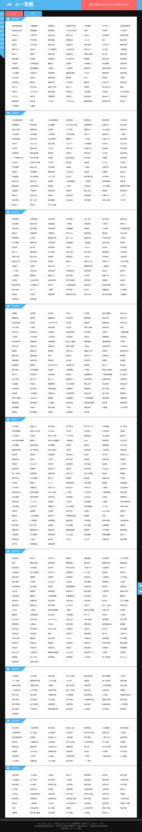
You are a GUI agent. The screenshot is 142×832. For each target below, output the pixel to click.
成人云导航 (70, 676)
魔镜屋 (32, 638)
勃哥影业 (69, 455)
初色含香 (105, 384)
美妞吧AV (87, 577)
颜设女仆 (123, 469)
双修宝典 (123, 384)
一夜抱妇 (15, 276)
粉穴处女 (69, 488)
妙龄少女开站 (35, 431)
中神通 (86, 313)
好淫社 (104, 271)
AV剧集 (69, 780)
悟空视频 (105, 63)
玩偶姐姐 (15, 153)
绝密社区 (87, 690)
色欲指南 (51, 228)
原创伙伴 (69, 591)
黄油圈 (86, 478)
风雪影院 (51, 657)
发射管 (122, 280)
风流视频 (87, 535)
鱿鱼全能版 (34, 492)
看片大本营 (70, 742)
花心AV (15, 87)
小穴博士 (123, 464)
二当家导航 (16, 690)
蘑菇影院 (15, 403)
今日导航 (51, 700)
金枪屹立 (105, 125)
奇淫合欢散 (70, 568)
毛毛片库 (123, 440)
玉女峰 (14, 162)
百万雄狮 (33, 535)
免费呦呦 (15, 125)
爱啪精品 (69, 40)
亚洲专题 (69, 624)
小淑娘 (86, 370)
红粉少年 (15, 332)
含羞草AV (105, 167)
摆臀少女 (87, 130)
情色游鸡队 (16, 139)
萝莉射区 (69, 257)
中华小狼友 (52, 492)
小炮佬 (104, 502)
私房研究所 (16, 342)
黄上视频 (87, 525)
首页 (14, 14)
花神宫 (32, 266)
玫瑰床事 (33, 233)
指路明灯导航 (35, 681)
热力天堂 (33, 525)
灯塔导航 (51, 813)
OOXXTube (70, 101)
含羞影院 (51, 455)
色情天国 (105, 243)
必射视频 (87, 502)
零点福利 (33, 629)
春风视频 (51, 445)
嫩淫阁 (68, 78)
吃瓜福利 (15, 525)
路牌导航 (87, 775)
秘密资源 (51, 78)
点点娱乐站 (124, 488)
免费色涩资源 (125, 695)
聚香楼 (32, 365)
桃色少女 (51, 266)
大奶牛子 (123, 634)
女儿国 (104, 153)
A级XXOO (106, 139)
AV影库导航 (124, 799)
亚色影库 (15, 558)
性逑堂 (68, 648)
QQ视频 (15, 384)
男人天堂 (33, 657)
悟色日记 (87, 153)
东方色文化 (70, 59)
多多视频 (87, 483)
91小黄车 (123, 31)
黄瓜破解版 (88, 506)
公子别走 (15, 488)
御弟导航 (33, 747)
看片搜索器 (124, 728)
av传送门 (87, 657)
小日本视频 (34, 516)
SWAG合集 (52, 205)
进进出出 (105, 785)
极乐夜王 (15, 601)
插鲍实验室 (88, 101)
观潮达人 (123, 393)
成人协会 (69, 200)
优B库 (86, 455)
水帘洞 (104, 31)
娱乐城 (68, 360)
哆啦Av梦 (33, 167)
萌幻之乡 (69, 473)
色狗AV (51, 285)
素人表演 (105, 393)
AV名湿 (105, 49)
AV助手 (123, 676)
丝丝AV (123, 276)
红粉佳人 (87, 431)
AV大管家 (51, 761)
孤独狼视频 (70, 530)
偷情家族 (123, 139)
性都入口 (33, 426)
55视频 (32, 106)
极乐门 (14, 54)
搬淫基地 (105, 252)
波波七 (14, 205)
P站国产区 (88, 148)
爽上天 (14, 252)
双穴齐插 (123, 619)
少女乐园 (123, 120)
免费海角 (69, 120)
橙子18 (104, 634)
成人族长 (33, 389)
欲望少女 (69, 92)
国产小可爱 (52, 436)
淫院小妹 (33, 195)
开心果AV (69, 426)
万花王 (32, 294)
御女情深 (51, 426)
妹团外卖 (123, 219)
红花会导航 (34, 808)
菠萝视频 (51, 520)
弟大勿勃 (123, 233)
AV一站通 (15, 681)
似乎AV (123, 177)
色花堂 (122, 610)
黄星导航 (69, 704)
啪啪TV (33, 440)
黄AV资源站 (34, 572)
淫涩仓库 (15, 629)
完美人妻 (105, 610)
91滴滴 (104, 224)
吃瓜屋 (86, 412)
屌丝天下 (123, 318)
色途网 (14, 751)
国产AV (105, 365)
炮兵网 (104, 586)
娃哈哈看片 (52, 280)
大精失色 (87, 186)
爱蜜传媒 (87, 624)
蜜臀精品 (87, 318)
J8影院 (14, 266)
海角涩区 (123, 450)
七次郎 (50, 162)
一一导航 (87, 761)
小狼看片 (69, 629)
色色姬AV (69, 45)
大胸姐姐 (69, 440)
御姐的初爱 (34, 153)
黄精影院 (123, 403)
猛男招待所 (70, 332)
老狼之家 (15, 469)
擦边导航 (87, 785)
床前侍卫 (87, 360)
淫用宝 (122, 342)
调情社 (50, 195)
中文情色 (69, 82)
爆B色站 (87, 563)
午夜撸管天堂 (89, 700)
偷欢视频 (123, 539)
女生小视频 (88, 473)
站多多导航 (52, 690)
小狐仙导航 (106, 756)
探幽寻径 (69, 379)
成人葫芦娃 (34, 450)
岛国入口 (105, 813)
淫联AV (87, 134)
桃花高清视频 (53, 610)
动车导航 (51, 219)
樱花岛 (32, 82)
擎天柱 (122, 101)
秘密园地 (15, 68)
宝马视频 (15, 445)
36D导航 (105, 709)
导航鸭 (122, 794)
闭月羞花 (87, 596)
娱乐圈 (32, 313)
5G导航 (14, 789)
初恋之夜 (33, 139)
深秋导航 (123, 63)
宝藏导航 (69, 789)
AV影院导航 (88, 742)
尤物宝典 (15, 82)
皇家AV (123, 224)
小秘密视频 (70, 181)
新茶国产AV (88, 652)
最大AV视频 (70, 342)
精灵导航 (105, 780)
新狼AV (15, 195)
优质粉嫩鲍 (106, 535)
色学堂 (104, 403)
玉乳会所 (15, 78)
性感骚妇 (15, 177)
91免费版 (87, 26)
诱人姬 (86, 747)
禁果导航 (87, 728)
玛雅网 (104, 172)
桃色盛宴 (15, 59)
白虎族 (14, 483)
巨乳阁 (104, 351)
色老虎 (68, 162)
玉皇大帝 (123, 144)
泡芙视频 (15, 407)
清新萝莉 (51, 59)
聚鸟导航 (123, 747)
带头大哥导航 (89, 733)
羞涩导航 (15, 200)
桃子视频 (51, 605)
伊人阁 (104, 455)
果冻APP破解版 (53, 440)
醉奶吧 (32, 596)
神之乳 (32, 558)
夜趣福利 (51, 294)
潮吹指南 (15, 219)
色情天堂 (105, 318)
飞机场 (32, 582)
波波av (14, 45)
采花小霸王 (124, 506)
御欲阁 (50, 153)
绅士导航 (33, 695)
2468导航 (69, 785)
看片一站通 (70, 690)
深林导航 (51, 794)
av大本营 (69, 436)
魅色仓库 (123, 40)
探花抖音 (105, 327)
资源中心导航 (125, 803)
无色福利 (69, 497)
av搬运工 (33, 624)
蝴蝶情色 (15, 318)
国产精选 (69, 276)
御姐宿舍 (87, 68)
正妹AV (87, 605)
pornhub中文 (52, 365)
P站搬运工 (88, 638)
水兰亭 (86, 539)
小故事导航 (34, 728)
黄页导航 (123, 681)
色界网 (122, 742)
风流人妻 (69, 252)
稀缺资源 (123, 530)
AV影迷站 (51, 733)
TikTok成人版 (71, 31)
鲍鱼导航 (123, 54)
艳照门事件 (34, 662)
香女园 (14, 455)
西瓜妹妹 (87, 648)
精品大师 (105, 59)
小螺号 (68, 610)
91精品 (86, 346)
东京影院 (105, 558)
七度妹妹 (87, 243)
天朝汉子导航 (35, 162)
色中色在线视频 (18, 440)
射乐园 (122, 365)
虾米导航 (87, 799)
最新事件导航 (125, 186)
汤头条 (104, 247)
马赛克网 (15, 596)
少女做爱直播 (53, 120)
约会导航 (51, 167)
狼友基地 (51, 92)
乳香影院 (69, 657)
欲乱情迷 (15, 224)
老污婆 (68, 327)
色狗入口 (15, 35)
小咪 (13, 808)
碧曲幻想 (87, 238)
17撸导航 (123, 257)
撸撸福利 (33, 130)
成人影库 (51, 615)
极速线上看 (52, 238)
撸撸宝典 (87, 436)
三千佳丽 (123, 577)
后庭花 (68, 167)
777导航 (87, 139)
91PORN (105, 26)
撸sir (50, 634)
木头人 (68, 313)
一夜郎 (122, 134)
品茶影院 (69, 412)
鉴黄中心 (51, 516)
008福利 (87, 709)
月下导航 (69, 130)
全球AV (15, 144)
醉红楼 (104, 233)
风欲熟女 (105, 440)
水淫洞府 (123, 252)
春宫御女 (123, 82)
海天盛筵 (33, 586)
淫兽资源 (15, 228)
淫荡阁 (50, 370)
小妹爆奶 (105, 577)
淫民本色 (87, 280)
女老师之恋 (70, 365)
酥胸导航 (51, 172)
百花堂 (86, 629)
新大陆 (122, 572)
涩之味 (104, 629)
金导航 (104, 775)
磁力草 (32, 96)
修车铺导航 (88, 177)
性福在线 (87, 586)
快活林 (86, 172)
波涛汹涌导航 (17, 737)
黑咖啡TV (51, 506)
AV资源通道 (106, 685)
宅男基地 (87, 520)
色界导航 (15, 785)
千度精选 (123, 49)
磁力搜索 (33, 403)
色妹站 (14, 294)
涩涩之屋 (87, 294)
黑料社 (32, 318)
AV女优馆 (123, 407)
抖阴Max (33, 643)
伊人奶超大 (106, 130)
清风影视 (87, 195)
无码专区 (105, 257)
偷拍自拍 (123, 191)
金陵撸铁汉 (88, 374)
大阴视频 (69, 370)
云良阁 (32, 238)
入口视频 (15, 73)
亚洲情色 (123, 379)
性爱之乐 (87, 643)
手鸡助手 (33, 191)
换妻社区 (51, 82)
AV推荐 (105, 751)
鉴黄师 (122, 525)
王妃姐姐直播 (17, 120)
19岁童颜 (15, 506)
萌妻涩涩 (15, 530)
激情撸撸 (123, 648)
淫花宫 (68, 247)
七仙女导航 (34, 280)
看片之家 (69, 794)
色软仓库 (51, 45)
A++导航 (15, 271)
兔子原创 (105, 219)
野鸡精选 (15, 238)
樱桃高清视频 (53, 652)
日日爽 (50, 313)
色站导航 (123, 685)
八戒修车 (69, 68)
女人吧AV (69, 605)
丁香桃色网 (106, 492)
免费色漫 (87, 120)
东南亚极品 (34, 615)
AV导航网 (123, 704)
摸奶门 (122, 516)
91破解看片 (34, 26)
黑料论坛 (33, 346)
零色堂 (50, 464)
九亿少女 (51, 582)
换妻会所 (51, 346)
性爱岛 (86, 87)
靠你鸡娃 (51, 374)
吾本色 (32, 436)
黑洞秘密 (51, 40)
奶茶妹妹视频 (89, 403)
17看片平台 (106, 737)
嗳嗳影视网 (70, 73)
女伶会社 (87, 497)
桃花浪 (68, 374)
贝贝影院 (105, 35)
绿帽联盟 (105, 337)
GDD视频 (87, 144)
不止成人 (87, 572)
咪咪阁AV (123, 497)
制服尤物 (105, 323)
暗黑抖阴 (105, 120)
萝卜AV (87, 615)
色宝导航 (15, 700)
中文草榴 (123, 638)
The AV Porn (52, 619)
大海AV (51, 459)
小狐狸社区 (34, 742)
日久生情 (69, 652)
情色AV (123, 271)
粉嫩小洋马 (88, 351)
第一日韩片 (16, 473)
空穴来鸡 (123, 751)
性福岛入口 (52, 737)
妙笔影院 (87, 233)
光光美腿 (15, 497)
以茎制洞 (105, 568)
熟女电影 (33, 228)
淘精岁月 (105, 134)
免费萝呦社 (88, 125)
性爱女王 (69, 634)
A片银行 (105, 228)
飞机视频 (69, 615)
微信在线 (15, 502)
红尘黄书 (69, 318)
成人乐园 (15, 379)
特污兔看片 (52, 139)
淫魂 (104, 516)
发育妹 (104, 78)
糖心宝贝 (87, 191)
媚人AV (51, 379)
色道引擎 (105, 794)
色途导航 (69, 751)
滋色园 (86, 323)
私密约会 (123, 130)
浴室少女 (69, 351)
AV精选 (51, 756)
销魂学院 (87, 224)
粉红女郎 (51, 638)
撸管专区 (33, 243)
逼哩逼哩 (51, 544)
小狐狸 (50, 68)
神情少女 (33, 181)
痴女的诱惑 (34, 497)
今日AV (69, 638)
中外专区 (123, 445)
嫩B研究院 (34, 563)
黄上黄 (68, 177)
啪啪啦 (50, 186)
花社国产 (33, 634)
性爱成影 (33, 473)
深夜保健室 (106, 181)
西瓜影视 (33, 299)
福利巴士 (15, 643)
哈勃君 (68, 445)
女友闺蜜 (33, 134)
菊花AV (69, 775)
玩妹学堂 (87, 601)
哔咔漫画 (33, 125)
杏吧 (86, 31)
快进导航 (51, 780)
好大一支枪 (106, 605)
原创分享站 (106, 346)
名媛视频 (51, 342)
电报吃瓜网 (88, 54)
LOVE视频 (106, 186)
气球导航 (33, 709)
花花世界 (69, 643)
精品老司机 (88, 695)
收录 (33, 14)
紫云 (13, 563)
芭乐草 (68, 450)
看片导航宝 (16, 704)
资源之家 (33, 789)
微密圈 (14, 657)
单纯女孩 (15, 299)
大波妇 (32, 539)
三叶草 (122, 200)
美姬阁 (14, 464)
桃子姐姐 (123, 167)
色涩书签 (51, 601)
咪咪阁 (122, 356)
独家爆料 (15, 360)
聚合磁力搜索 (35, 813)
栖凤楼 (122, 624)
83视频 (104, 407)
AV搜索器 (105, 728)
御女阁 (122, 181)
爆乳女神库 (70, 346)
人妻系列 (105, 591)
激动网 (86, 459)
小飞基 (68, 492)
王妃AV (15, 610)
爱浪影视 (51, 535)
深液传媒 (15, 389)
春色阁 (50, 360)
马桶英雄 (69, 389)
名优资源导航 (35, 794)
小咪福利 (15, 106)
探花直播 (105, 638)
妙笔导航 (123, 737)
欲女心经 (15, 652)
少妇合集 (123, 247)
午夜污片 (87, 488)
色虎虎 (68, 96)
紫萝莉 (14, 412)
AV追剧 (87, 813)
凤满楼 (50, 257)
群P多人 (123, 172)
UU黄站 (87, 167)
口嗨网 (50, 685)
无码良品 (33, 73)
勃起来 (104, 473)
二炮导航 (33, 803)
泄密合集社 (106, 520)
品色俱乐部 (34, 186)
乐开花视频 (34, 370)
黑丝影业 (15, 634)
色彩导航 (105, 803)
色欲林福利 (34, 445)
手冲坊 (68, 431)
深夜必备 (123, 158)
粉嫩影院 (105, 290)
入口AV (87, 40)
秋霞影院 (123, 59)
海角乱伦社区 (17, 31)
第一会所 (33, 200)
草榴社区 (33, 488)
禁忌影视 (87, 780)
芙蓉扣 (50, 412)
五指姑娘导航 (125, 228)
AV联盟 (69, 224)
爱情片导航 (106, 808)
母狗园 (86, 228)
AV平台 (51, 803)
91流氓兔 (105, 431)
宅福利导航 (88, 789)
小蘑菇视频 (124, 332)
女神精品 (87, 63)
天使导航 (51, 243)
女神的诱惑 (34, 63)
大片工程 (51, 177)
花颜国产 (15, 191)
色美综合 (51, 497)
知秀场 (50, 130)
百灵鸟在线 (106, 643)
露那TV (33, 54)
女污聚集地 (52, 49)
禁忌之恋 (87, 384)
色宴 (122, 327)
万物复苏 (15, 535)
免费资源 (69, 747)
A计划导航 (34, 690)
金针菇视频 (16, 431)
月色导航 (51, 742)
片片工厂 (69, 144)
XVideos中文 (52, 323)
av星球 (104, 488)
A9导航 (105, 695)
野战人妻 (15, 181)
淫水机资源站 (125, 502)
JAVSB (86, 73)
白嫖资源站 (16, 586)
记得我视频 (52, 596)
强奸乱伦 (51, 469)
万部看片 (51, 332)
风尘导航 (123, 148)
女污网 (86, 276)
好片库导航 (34, 158)
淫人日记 (33, 464)
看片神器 (15, 709)
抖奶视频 (69, 243)
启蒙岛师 (33, 601)
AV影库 (87, 756)
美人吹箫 (105, 436)
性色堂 (32, 384)
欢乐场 (104, 144)
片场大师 (87, 492)
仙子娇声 (105, 177)
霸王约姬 (51, 144)
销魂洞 (104, 191)
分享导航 (105, 789)
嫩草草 (86, 82)
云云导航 (33, 676)
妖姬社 (14, 40)
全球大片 (51, 558)
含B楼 (122, 78)
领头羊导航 (70, 685)
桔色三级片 (16, 130)
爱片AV (15, 374)
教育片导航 (106, 700)
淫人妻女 (123, 374)
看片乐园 (123, 775)
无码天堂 (33, 271)
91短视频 (51, 125)
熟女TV (123, 535)
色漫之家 (87, 393)
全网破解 (33, 31)
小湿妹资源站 (71, 285)
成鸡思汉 (123, 586)
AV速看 (33, 785)
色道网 (32, 737)
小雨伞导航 (124, 780)
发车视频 (87, 582)
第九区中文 (106, 87)
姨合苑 (68, 469)
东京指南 (33, 700)
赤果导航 (87, 685)
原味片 (32, 459)
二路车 (68, 502)
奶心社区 (69, 511)
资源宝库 (105, 799)
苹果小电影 (88, 327)
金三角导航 (34, 704)
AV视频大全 (34, 285)
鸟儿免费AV (34, 478)
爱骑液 (86, 365)
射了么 (32, 290)
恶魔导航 (33, 761)
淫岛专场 (33, 619)
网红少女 (15, 49)
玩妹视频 (69, 398)
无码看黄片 (34, 219)
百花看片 (87, 158)
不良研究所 (106, 238)
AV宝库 (69, 681)
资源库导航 (34, 685)
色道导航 (51, 676)
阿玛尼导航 (88, 676)
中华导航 (123, 785)
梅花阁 (50, 351)
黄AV (50, 356)
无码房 (14, 148)
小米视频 (105, 426)
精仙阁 (14, 393)
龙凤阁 (50, 577)
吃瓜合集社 (52, 450)
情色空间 (15, 605)
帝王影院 (33, 40)
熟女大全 (123, 313)
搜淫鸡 (122, 436)
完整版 (104, 158)
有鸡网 (122, 652)
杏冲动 (50, 568)
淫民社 (14, 92)
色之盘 (14, 591)
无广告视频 (124, 601)
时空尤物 (33, 261)
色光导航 (69, 700)
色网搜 (14, 813)
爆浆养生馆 (16, 285)
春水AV (123, 568)
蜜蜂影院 (15, 624)
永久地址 (109, 4)
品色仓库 (33, 506)
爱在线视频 (106, 313)
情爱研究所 (70, 483)
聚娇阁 (32, 591)
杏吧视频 (33, 544)
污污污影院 (124, 558)
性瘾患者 (87, 389)
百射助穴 (105, 648)
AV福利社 (123, 346)
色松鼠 (104, 464)
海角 (31, 120)
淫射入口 (51, 572)
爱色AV (69, 261)
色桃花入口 (124, 455)
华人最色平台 (71, 803)
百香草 (68, 153)
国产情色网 (70, 280)
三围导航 (69, 737)
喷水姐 (32, 49)
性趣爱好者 (70, 596)
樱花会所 (15, 356)
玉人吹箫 (69, 535)
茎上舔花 (69, 733)
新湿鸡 (86, 445)
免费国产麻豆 (71, 26)
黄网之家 (15, 747)
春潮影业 (105, 582)
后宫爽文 (87, 92)
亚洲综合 (105, 356)
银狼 (122, 87)
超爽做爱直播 (17, 26)
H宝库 (86, 751)
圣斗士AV (33, 144)
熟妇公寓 (33, 224)
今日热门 (15, 794)
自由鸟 (104, 615)
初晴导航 (123, 73)
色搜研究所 (106, 379)
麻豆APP (33, 379)
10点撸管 (123, 290)
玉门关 (68, 539)
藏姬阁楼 (51, 384)
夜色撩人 (105, 148)
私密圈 (86, 59)
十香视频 (33, 520)
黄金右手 (105, 96)
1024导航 (51, 808)
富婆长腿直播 (125, 26)
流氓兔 (122, 431)
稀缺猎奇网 (16, 450)
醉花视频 (123, 643)
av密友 (122, 615)
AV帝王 (51, 148)
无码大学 (15, 346)
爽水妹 (50, 539)
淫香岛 (86, 337)
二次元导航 (52, 681)
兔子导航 (33, 780)
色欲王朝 (51, 35)
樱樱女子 (69, 139)
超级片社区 (124, 591)
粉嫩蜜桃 (87, 558)
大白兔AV (105, 469)
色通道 (86, 681)
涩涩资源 (87, 200)
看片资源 (51, 728)
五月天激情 (70, 384)
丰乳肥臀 (15, 167)
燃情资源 (51, 473)
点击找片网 (88, 808)
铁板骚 (50, 643)
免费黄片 (51, 26)
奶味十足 (69, 35)
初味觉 (68, 191)
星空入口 (69, 233)
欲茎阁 (68, 63)
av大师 (104, 506)
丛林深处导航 (71, 799)
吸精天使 (105, 73)
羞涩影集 (105, 619)
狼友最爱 (105, 398)
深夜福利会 (52, 389)
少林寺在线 (16, 323)
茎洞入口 (87, 49)
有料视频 (33, 172)
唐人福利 (105, 389)
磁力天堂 (33, 257)
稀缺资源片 (106, 563)
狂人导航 (105, 742)
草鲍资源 (69, 572)
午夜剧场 (15, 572)
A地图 (50, 290)
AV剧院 (123, 733)
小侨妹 (32, 327)
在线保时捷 (124, 520)
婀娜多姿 (51, 318)
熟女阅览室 (70, 158)
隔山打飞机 (52, 87)
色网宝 (68, 808)
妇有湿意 (51, 247)
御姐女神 (33, 148)
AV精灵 (15, 337)
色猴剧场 (51, 224)
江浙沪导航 (124, 261)
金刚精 (50, 525)
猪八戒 (104, 54)
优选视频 (123, 483)
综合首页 (87, 704)
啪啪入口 (51, 276)
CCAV (50, 483)
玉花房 (68, 323)
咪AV (86, 78)
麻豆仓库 (69, 459)
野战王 (50, 586)
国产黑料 (15, 582)
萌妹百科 (87, 407)
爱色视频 (33, 412)
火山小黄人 (106, 511)
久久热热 (15, 761)
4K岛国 (69, 582)
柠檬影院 (15, 365)
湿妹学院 (69, 195)
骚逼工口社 (88, 261)
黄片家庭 (87, 45)
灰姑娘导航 (106, 704)
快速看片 (123, 709)
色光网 (50, 789)
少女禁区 (15, 426)
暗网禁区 (51, 31)
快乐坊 (104, 601)
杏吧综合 (123, 337)
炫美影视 (69, 54)
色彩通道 (33, 799)
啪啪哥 (68, 558)
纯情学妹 (33, 332)
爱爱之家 (105, 733)
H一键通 (123, 756)
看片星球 (69, 761)
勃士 (104, 40)
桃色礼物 (51, 54)
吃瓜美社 (87, 332)
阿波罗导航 (52, 785)
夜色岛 (68, 356)
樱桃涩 (122, 596)
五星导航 (105, 690)
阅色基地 (87, 634)
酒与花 (32, 205)
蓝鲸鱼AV (33, 605)
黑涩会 (14, 803)
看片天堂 (15, 695)
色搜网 (122, 690)
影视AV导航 (88, 794)
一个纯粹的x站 (17, 158)
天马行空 (105, 45)
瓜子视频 (105, 530)
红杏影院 (33, 568)
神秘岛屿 (15, 459)
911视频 (123, 266)
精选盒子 (51, 530)
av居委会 (33, 652)
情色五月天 (16, 261)
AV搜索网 (69, 695)
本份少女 (105, 82)
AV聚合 (51, 775)
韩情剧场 (15, 662)
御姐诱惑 (51, 591)
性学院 (14, 280)
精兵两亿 (123, 68)
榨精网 (50, 181)
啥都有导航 (16, 685)
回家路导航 (52, 751)
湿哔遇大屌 (106, 101)
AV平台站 (33, 751)
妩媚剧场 (123, 563)
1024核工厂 (34, 398)
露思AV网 (15, 257)
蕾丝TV (51, 478)
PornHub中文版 (71, 125)
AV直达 (33, 756)
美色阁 (122, 459)
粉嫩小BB (105, 478)
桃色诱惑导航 (53, 709)
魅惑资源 (69, 520)
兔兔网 (32, 59)
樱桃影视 (69, 563)
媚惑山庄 (33, 351)
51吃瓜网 (15, 134)
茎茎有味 (87, 271)
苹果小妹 (123, 323)
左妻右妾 (105, 539)
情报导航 (15, 799)
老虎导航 (15, 775)
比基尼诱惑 (70, 393)
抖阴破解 (69, 228)
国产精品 (15, 370)
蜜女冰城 (15, 290)
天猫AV (87, 511)
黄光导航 (123, 700)
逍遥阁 (104, 572)
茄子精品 (87, 464)
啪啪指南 (105, 445)
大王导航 (69, 813)
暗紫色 (104, 360)
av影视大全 (52, 747)
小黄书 (68, 186)
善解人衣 (105, 276)
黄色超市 (87, 285)
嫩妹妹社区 (34, 530)
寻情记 (104, 332)
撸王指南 (87, 591)
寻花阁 (14, 63)
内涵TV (33, 407)
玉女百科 (15, 619)
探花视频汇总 (107, 624)
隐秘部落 (15, 101)
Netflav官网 (106, 747)
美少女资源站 (107, 294)
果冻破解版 (34, 68)
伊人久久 (123, 657)
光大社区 (33, 87)
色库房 (14, 511)
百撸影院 (51, 96)
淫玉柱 (104, 596)
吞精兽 (122, 285)
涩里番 (104, 92)
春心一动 (69, 238)
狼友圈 (32, 511)
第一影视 (123, 426)
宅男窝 (50, 511)
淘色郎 (50, 158)
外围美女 (51, 233)
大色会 (50, 624)
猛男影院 (69, 464)
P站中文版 (16, 638)
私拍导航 (69, 219)
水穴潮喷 (15, 243)
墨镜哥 (122, 511)
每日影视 (123, 153)
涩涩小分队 (52, 629)
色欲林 (122, 243)
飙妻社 (50, 63)
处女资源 (123, 125)
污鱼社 (104, 497)
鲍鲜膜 (50, 398)
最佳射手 (15, 577)
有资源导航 (70, 756)
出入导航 (33, 733)
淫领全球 (105, 459)
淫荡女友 (51, 648)
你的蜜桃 (51, 200)
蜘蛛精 (122, 473)
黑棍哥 (14, 172)
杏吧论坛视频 (89, 610)
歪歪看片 (33, 374)
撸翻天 (14, 351)
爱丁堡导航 (106, 681)
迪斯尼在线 (16, 492)
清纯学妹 (33, 360)
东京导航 (15, 728)
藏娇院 (14, 615)
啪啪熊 (32, 577)
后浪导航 (87, 803)
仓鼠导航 (15, 756)
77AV (68, 266)
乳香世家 (123, 96)
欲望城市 (69, 577)
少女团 (86, 257)
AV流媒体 (15, 780)
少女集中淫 (70, 49)
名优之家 (69, 601)
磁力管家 (51, 407)
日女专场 (69, 172)
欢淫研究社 (88, 379)
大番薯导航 (16, 733)
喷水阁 (14, 247)
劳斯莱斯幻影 (71, 516)
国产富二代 (88, 426)
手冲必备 (51, 252)
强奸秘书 (15, 568)
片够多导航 (52, 695)
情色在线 (123, 605)
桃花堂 (14, 648)
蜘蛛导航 (123, 45)
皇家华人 (105, 261)
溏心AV (69, 87)
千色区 (122, 478)
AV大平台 (33, 92)
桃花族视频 (106, 342)
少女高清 (51, 337)
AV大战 (51, 101)
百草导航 (69, 290)
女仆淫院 (15, 327)
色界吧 (122, 389)
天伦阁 (122, 162)
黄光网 (14, 742)
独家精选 (123, 398)
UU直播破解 (88, 398)
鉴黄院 (104, 483)
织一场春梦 (106, 657)
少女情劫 (51, 134)
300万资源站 (124, 92)
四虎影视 (51, 73)
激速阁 (86, 516)
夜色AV (33, 78)
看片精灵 (69, 709)
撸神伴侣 (15, 478)
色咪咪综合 (52, 799)
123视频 (51, 403)
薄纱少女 (69, 148)
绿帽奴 (14, 313)
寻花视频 (123, 629)
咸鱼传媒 (51, 327)
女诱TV (87, 35)
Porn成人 (51, 431)
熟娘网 (32, 469)
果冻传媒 (87, 96)
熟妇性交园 (106, 68)
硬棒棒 (68, 478)
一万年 (122, 195)
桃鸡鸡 (32, 455)
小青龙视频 (70, 134)
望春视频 (87, 342)
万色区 (122, 582)
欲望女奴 (87, 450)
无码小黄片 (106, 200)
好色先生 (33, 648)
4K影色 (123, 238)
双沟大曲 (87, 469)
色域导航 (15, 714)
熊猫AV (33, 483)
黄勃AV (15, 233)
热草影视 (15, 539)
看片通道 (87, 737)
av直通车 (105, 450)
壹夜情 (50, 261)
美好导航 (123, 808)
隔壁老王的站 (71, 294)
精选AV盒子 (70, 728)
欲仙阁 (50, 502)
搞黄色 (86, 162)
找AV (86, 440)
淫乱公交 (69, 619)
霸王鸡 (14, 520)
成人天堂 (87, 219)
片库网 (104, 652)
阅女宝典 (123, 492)
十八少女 (33, 502)
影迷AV (123, 789)
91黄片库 (33, 35)
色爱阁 (122, 360)
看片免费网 (106, 676)
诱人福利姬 (34, 177)
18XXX (86, 247)
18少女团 (33, 45)
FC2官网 (15, 436)
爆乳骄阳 (33, 252)
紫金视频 (33, 356)
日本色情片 (88, 619)
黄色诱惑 (51, 271)
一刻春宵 (87, 181)
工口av (104, 162)
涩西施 (104, 280)
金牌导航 (51, 704)
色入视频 (69, 525)
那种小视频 (16, 398)
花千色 (14, 544)
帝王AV (15, 96)
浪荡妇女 (51, 393)
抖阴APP (87, 356)
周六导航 (87, 252)
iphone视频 (70, 506)
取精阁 (86, 530)
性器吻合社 (70, 271)
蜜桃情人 (33, 276)
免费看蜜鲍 (70, 586)
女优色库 (69, 337)
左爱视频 (105, 525)
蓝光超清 (123, 370)
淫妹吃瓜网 (106, 285)
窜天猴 (32, 101)
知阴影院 (33, 342)
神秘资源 (51, 191)
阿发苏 (32, 323)
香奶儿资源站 (107, 370)
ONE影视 (33, 337)
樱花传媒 (15, 186)
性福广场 (51, 488)
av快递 (32, 610)
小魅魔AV (123, 294)
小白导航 (33, 775)
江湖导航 (15, 676)
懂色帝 (14, 516)
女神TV (87, 290)
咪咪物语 (51, 563)
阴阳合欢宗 (124, 351)
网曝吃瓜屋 (88, 266)
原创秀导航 (124, 35)
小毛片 (68, 407)
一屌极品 (105, 266)
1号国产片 (88, 568)
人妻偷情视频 (107, 374)
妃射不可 (105, 195)
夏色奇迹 (69, 403)
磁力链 (32, 247)
